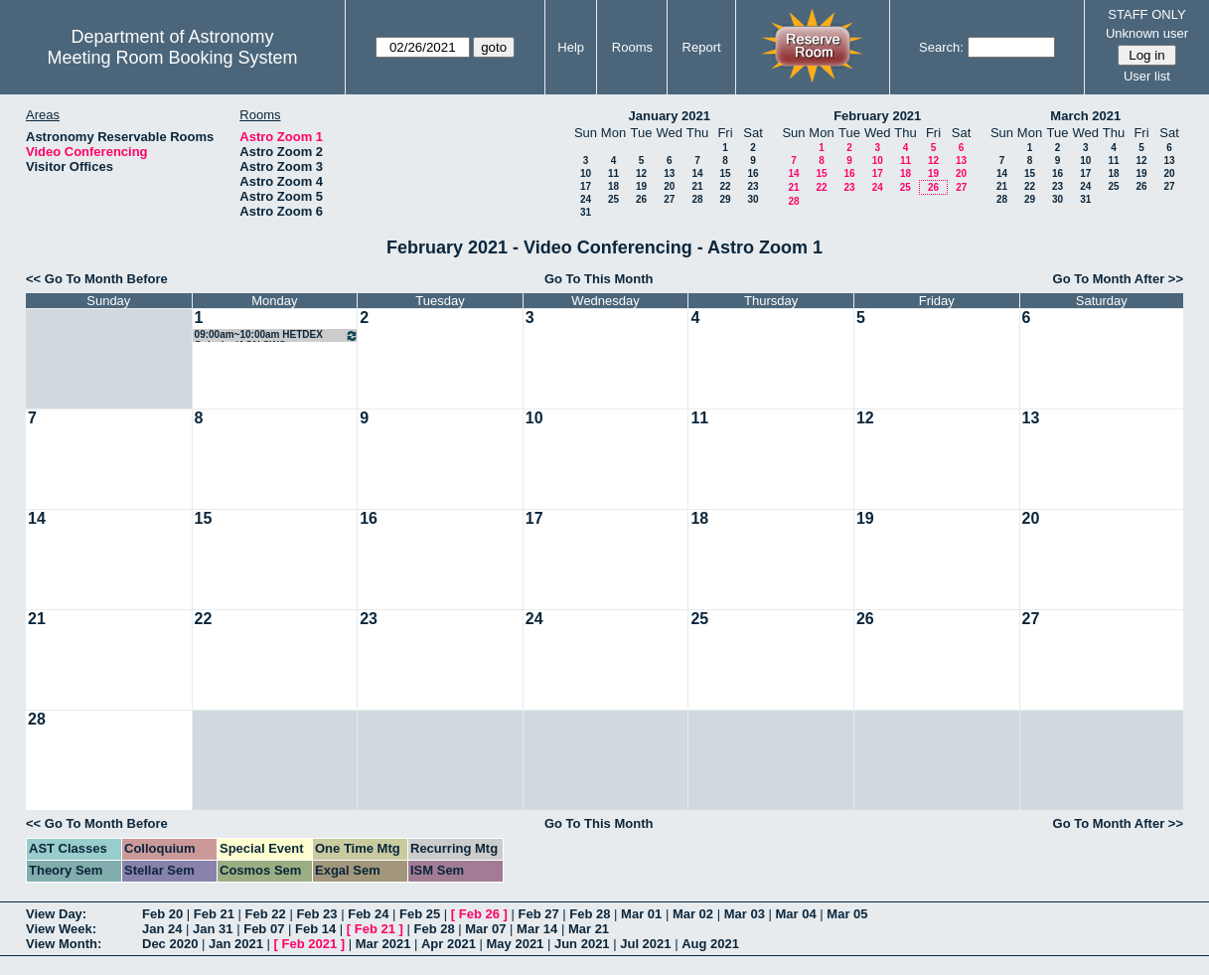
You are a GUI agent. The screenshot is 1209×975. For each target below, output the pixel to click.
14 (696, 173)
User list (1147, 76)
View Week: (61, 928)
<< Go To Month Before (97, 278)
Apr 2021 (448, 943)
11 (613, 173)
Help (570, 47)
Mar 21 (588, 928)
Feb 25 (419, 913)
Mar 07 (485, 928)
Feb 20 (162, 913)
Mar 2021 (383, 943)
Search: (941, 47)
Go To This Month (599, 278)
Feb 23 (316, 913)
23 (752, 186)
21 (696, 186)
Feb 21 (214, 913)
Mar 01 (641, 913)
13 (669, 173)
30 (752, 199)
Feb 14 (315, 928)
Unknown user (1147, 33)
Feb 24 (368, 913)
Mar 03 (744, 913)
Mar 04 (796, 913)
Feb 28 (589, 913)
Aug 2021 (710, 943)
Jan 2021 (236, 943)
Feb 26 (479, 913)
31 (585, 212)
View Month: (63, 943)
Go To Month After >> (1118, 278)
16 (752, 173)
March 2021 (1085, 115)
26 (641, 199)
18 (613, 186)
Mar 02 (693, 913)
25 (613, 199)
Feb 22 (265, 913)
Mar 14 (537, 928)
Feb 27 (538, 913)
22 (724, 186)
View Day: (56, 913)
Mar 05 (847, 913)
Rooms (632, 47)
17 (585, 186)
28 (696, 199)
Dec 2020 (170, 943)
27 (669, 199)
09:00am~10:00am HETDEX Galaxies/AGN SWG (277, 335)
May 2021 (515, 943)
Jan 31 (212, 928)
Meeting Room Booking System (172, 58)
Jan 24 (162, 928)
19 (641, 186)
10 (585, 173)
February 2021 (877, 115)
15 (724, 173)
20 (669, 186)
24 (585, 199)
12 (641, 173)
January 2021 (669, 115)
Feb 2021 (310, 943)
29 (724, 199)
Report (701, 47)
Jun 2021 (582, 943)
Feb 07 (263, 928)
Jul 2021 (645, 943)
